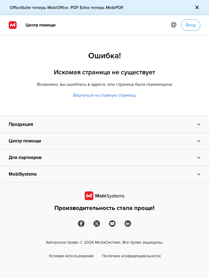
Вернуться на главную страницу (104, 95)
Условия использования (71, 255)
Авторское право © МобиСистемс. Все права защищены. (104, 242)
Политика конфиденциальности (131, 255)
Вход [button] (191, 25)
